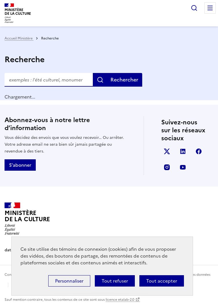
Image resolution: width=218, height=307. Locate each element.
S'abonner (20, 165)
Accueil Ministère (19, 38)
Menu (210, 8)
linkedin (182, 151)
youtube (182, 167)
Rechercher (194, 8)
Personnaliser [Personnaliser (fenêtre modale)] (69, 280)
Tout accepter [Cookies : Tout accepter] (161, 280)
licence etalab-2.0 (120, 299)
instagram (167, 167)
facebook (198, 151)
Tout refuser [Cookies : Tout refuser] (115, 280)
